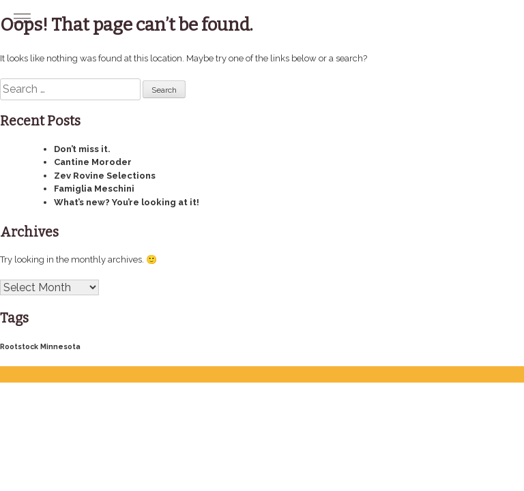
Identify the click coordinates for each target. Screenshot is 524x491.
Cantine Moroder (93, 162)
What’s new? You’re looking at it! (126, 202)
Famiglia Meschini (94, 188)
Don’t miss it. (82, 149)
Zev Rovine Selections (105, 175)
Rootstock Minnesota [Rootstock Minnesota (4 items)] (40, 346)
